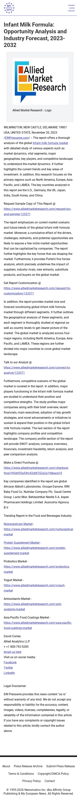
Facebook (10, 662)
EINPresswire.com (17, 138)
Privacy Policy (31, 781)
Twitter (8, 667)
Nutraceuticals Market (18, 524)
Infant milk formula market (50, 143)
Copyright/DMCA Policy (53, 773)
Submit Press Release (60, 766)
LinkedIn (9, 673)
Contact (50, 781)
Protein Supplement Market (22, 542)
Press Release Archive (28, 766)
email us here (12, 652)
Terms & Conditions (21, 773)
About (6, 766)
